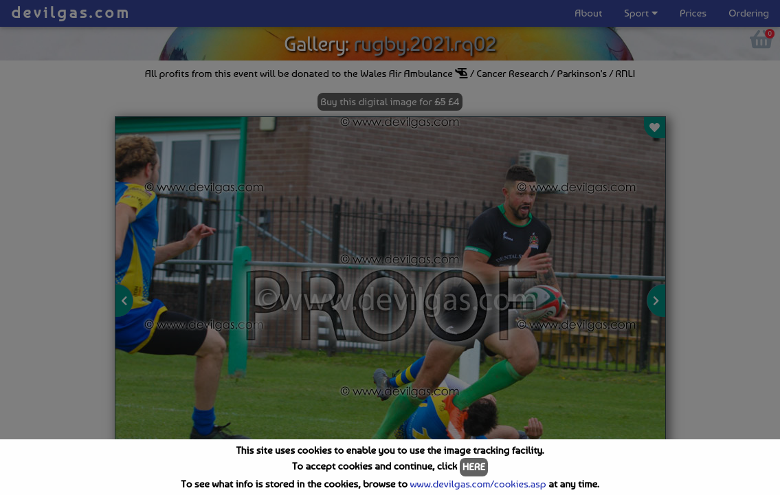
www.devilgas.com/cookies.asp (478, 484)
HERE (474, 467)
